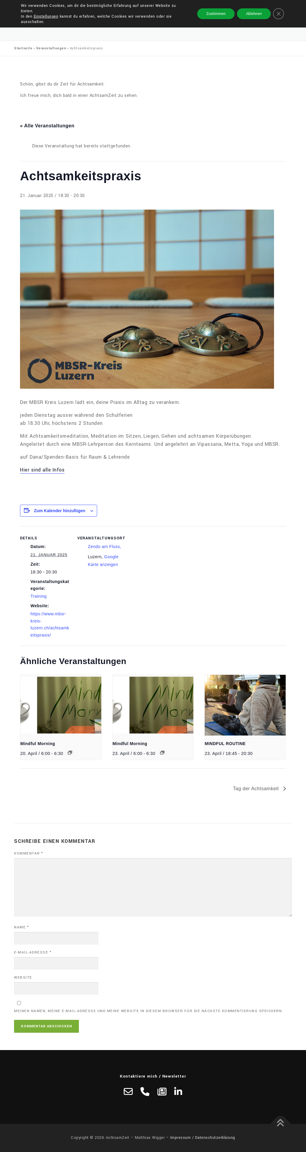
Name (21, 927)
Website (23, 977)
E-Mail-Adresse (32, 952)
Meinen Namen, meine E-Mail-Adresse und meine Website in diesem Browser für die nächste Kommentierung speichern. (148, 1011)
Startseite (23, 48)
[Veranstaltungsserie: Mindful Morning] (70, 752)
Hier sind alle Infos (42, 469)
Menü (286, 11)
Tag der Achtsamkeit (256, 788)
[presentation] (60, 705)
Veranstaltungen (51, 48)
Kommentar (28, 853)
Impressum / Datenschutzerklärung (202, 1137)
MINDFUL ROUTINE (225, 743)
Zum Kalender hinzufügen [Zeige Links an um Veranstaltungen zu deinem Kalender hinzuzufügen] (59, 510)
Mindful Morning (37, 743)
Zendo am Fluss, (104, 546)
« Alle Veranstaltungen (47, 125)
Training (38, 596)
